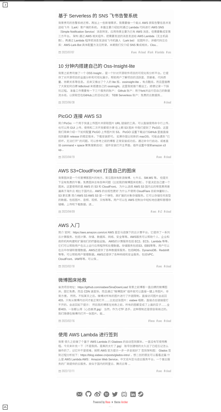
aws (135, 52)
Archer (124, 402)
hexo (152, 321)
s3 (161, 211)
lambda (160, 52)
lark (151, 52)
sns (169, 52)
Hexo (107, 402)
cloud (143, 52)
